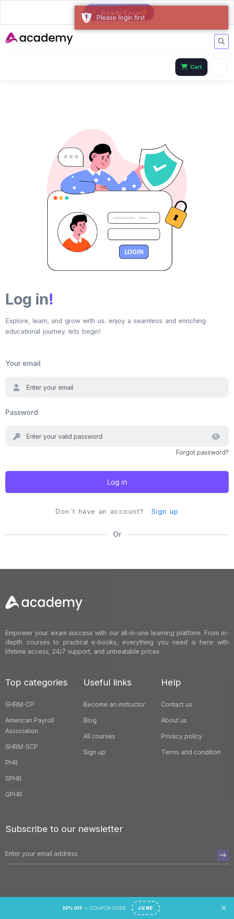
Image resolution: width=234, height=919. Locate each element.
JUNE (146, 908)
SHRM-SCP (21, 746)
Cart (191, 67)
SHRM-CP (19, 704)
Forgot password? (202, 452)
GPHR (13, 794)
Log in (117, 482)
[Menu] (218, 67)
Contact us (176, 704)
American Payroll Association (29, 725)
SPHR (13, 778)
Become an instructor (114, 704)
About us (174, 720)
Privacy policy (181, 736)
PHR (11, 762)
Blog (90, 720)
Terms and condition (191, 752)
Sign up (165, 511)
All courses (99, 736)
